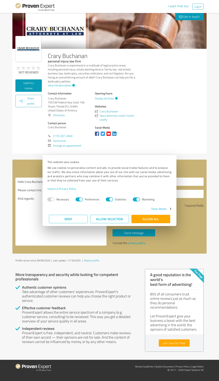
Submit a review (28, 85)
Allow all (151, 219)
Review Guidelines (144, 366)
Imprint (53, 189)
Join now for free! (174, 343)
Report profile (91, 260)
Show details (157, 209)
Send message (134, 233)
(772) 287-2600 (62, 136)
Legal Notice (197, 366)
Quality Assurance (164, 366)
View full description (61, 85)
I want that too (178, 6)
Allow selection (109, 219)
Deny (68, 219)
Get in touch (189, 16)
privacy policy (136, 243)
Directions (59, 115)
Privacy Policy (69, 189)
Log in (198, 6)
